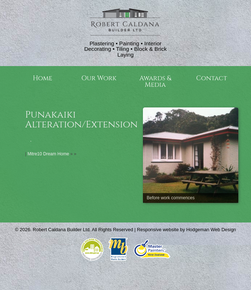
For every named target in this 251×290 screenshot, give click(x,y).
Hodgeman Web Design (211, 229)
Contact (211, 78)
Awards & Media (155, 81)
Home (42, 78)
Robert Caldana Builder (57, 229)
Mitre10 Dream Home (48, 153)
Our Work (98, 78)
